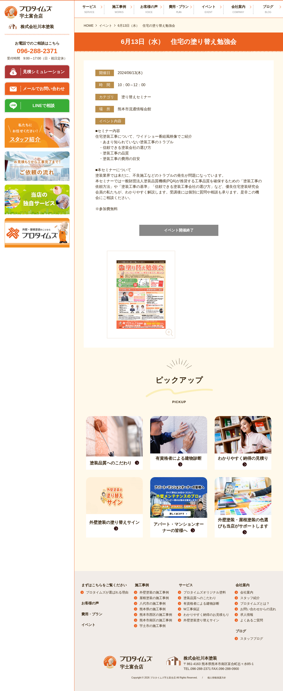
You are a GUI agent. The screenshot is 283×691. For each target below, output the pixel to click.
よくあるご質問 (251, 620)
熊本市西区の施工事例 (156, 614)
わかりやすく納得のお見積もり (206, 614)
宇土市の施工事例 (153, 626)
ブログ (241, 631)
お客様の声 (148, 9)
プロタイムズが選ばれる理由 (107, 592)
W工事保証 (191, 609)
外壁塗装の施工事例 (154, 592)
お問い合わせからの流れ (258, 609)
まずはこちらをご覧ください (104, 585)
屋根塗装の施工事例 (154, 598)
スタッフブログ (251, 638)
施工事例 (142, 585)
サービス (186, 585)
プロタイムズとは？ (255, 603)
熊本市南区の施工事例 (156, 620)
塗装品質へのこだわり (199, 598)
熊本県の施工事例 (153, 609)
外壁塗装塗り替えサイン (201, 620)
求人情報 (246, 614)
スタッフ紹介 (250, 598)
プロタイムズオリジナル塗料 (204, 592)
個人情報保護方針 (216, 677)
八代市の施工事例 (153, 603)
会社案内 (243, 585)
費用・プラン (178, 9)
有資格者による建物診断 (201, 603)
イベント (208, 9)
